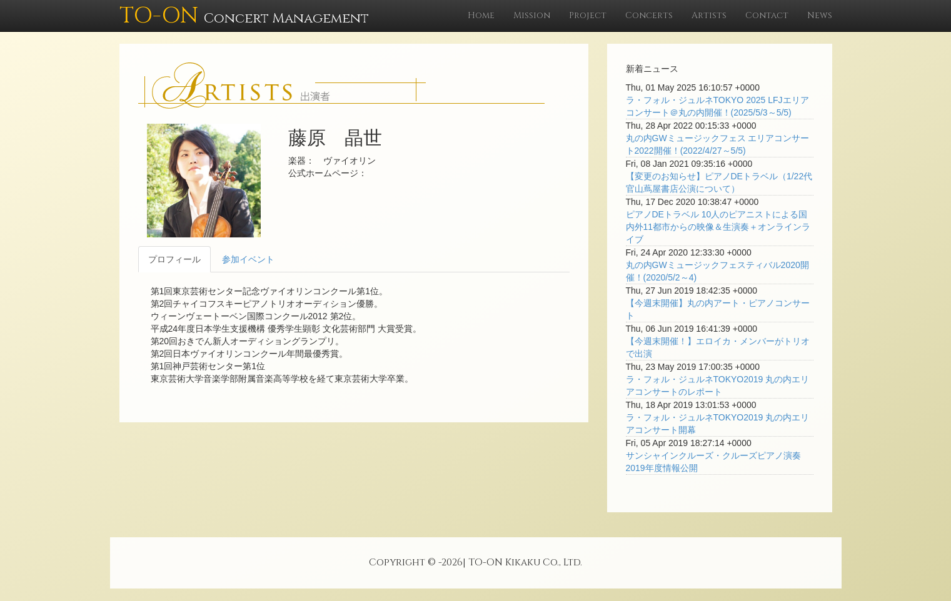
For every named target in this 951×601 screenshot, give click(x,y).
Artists (709, 15)
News (819, 15)
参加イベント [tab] (248, 259)
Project (587, 15)
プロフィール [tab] (174, 259)
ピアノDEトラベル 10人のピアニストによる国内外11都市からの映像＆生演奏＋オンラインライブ (718, 226)
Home (481, 15)
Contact (766, 15)
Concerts (649, 15)
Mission (531, 15)
